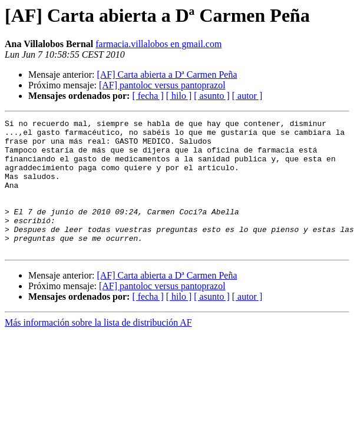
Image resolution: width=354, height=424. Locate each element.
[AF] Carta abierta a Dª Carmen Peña (167, 74)
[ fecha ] (147, 96)
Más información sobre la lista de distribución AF (98, 349)
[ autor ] (247, 96)
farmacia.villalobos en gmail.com (158, 44)
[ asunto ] (211, 96)
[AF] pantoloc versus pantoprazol (162, 85)
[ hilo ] (179, 96)
